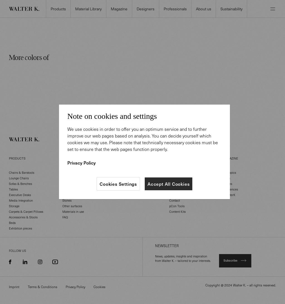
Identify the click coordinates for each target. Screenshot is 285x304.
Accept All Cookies (169, 183)
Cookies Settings (118, 183)
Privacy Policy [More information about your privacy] (81, 162)
